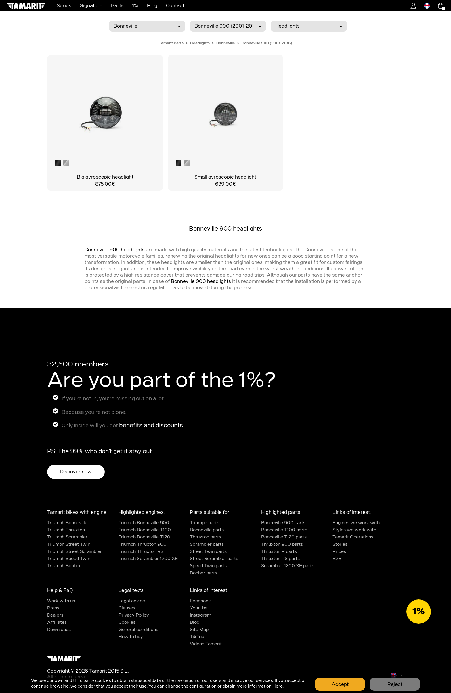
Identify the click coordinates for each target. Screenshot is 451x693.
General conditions (138, 630)
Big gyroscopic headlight (105, 177)
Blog (152, 5)
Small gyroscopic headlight (225, 177)
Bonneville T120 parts (284, 537)
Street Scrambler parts (214, 559)
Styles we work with (354, 530)
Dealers (55, 615)
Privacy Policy (134, 615)
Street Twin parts (208, 551)
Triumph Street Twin (68, 544)
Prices (339, 551)
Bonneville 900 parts (283, 523)
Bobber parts (203, 573)
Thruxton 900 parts (282, 544)
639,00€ (225, 184)
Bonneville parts (207, 530)
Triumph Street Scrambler (74, 551)
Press (53, 608)
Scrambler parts (207, 544)
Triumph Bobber (64, 566)
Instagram (200, 615)
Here (277, 686)
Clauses (127, 608)
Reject (394, 684)
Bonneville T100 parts (284, 530)
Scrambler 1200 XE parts (287, 566)
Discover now (76, 472)
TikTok (197, 637)
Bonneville (225, 43)
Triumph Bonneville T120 (144, 537)
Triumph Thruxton (66, 530)
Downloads (59, 630)
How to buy (131, 637)
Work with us (61, 601)
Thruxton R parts (279, 551)
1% (135, 5)
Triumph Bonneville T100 (145, 530)
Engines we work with (356, 523)
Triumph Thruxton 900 (143, 544)
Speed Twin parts (208, 566)
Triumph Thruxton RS (141, 551)
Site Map (199, 630)
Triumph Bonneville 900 (144, 523)
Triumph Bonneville (67, 523)
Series (64, 5)
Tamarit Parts (171, 43)
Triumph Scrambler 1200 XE (148, 559)
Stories (339, 544)
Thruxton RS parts (280, 559)
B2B (336, 559)
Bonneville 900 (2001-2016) (267, 43)
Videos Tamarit (206, 644)
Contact (175, 5)
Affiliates (57, 622)
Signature (91, 5)
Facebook (200, 601)
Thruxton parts (205, 537)
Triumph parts (204, 523)
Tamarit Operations (352, 537)
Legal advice (132, 601)
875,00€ (105, 184)
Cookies (127, 622)
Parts (117, 5)
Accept (340, 684)
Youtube (198, 608)
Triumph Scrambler (67, 537)
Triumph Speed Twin (68, 559)
